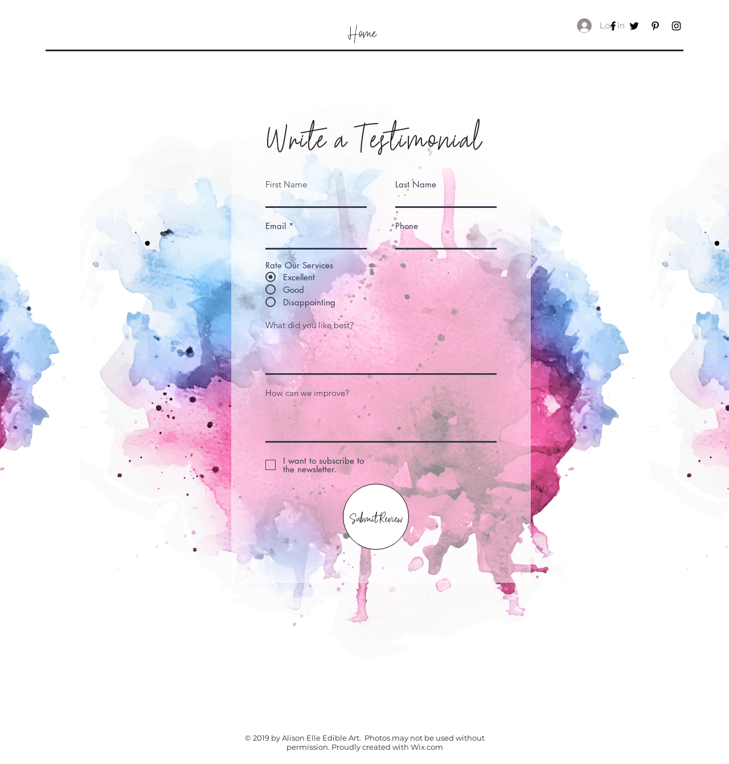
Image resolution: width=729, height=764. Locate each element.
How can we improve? (307, 393)
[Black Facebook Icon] (613, 26)
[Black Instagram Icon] (676, 26)
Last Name (415, 184)
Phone (406, 226)
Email (275, 226)
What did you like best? (309, 325)
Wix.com (427, 746)
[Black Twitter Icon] (634, 26)
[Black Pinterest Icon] (655, 26)
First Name (286, 184)
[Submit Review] (376, 517)
